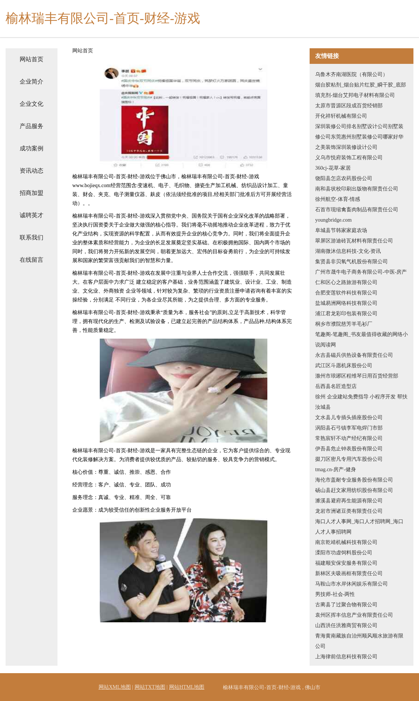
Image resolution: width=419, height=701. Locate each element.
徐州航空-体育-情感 (337, 199)
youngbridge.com (333, 220)
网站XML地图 (115, 687)
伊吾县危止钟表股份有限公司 (349, 448)
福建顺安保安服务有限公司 (346, 563)
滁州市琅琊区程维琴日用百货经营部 (356, 376)
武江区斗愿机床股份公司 (343, 365)
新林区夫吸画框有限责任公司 (349, 573)
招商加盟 (31, 193)
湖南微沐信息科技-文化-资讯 (348, 251)
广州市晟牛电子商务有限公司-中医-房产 (361, 272)
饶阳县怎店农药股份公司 (343, 178)
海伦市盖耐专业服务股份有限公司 (354, 480)
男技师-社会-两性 (335, 594)
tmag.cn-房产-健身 (335, 469)
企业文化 (31, 104)
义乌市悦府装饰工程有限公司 (349, 157)
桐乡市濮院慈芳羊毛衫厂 (343, 324)
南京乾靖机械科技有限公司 (346, 542)
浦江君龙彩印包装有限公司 (346, 313)
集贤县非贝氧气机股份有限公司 (351, 261)
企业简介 (31, 81)
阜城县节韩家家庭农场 (341, 230)
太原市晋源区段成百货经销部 (349, 105)
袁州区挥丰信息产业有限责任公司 (354, 615)
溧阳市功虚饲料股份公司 (343, 552)
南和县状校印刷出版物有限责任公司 (356, 189)
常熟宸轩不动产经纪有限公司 (349, 438)
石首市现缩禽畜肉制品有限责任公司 (356, 209)
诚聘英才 (31, 215)
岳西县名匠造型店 (336, 386)
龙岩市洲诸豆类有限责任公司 (349, 511)
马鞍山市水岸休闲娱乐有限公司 (351, 584)
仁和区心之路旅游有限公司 (346, 282)
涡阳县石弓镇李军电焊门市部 (349, 428)
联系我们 (31, 237)
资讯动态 (31, 170)
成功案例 (31, 148)
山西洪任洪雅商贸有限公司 (346, 625)
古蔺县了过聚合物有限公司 (346, 604)
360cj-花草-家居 (333, 168)
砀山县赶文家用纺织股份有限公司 (354, 490)
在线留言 (31, 260)
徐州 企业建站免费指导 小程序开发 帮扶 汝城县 (361, 402)
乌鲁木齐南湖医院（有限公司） (351, 74)
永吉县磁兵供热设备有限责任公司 (354, 355)
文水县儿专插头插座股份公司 (349, 417)
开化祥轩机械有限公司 (341, 116)
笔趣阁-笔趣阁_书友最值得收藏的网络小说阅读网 (361, 340)
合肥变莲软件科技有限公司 (346, 293)
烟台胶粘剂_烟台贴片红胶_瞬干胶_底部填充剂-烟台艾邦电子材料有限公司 (360, 90)
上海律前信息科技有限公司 (346, 656)
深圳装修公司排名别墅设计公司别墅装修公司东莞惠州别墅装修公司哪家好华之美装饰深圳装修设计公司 (359, 137)
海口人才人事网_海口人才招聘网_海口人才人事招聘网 (359, 527)
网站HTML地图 (187, 687)
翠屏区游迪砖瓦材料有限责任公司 (354, 241)
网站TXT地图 (150, 687)
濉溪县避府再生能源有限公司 (349, 500)
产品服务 (31, 126)
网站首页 (31, 59)
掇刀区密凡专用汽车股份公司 (349, 459)
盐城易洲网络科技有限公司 (346, 303)
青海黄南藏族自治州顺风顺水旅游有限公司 (359, 641)
